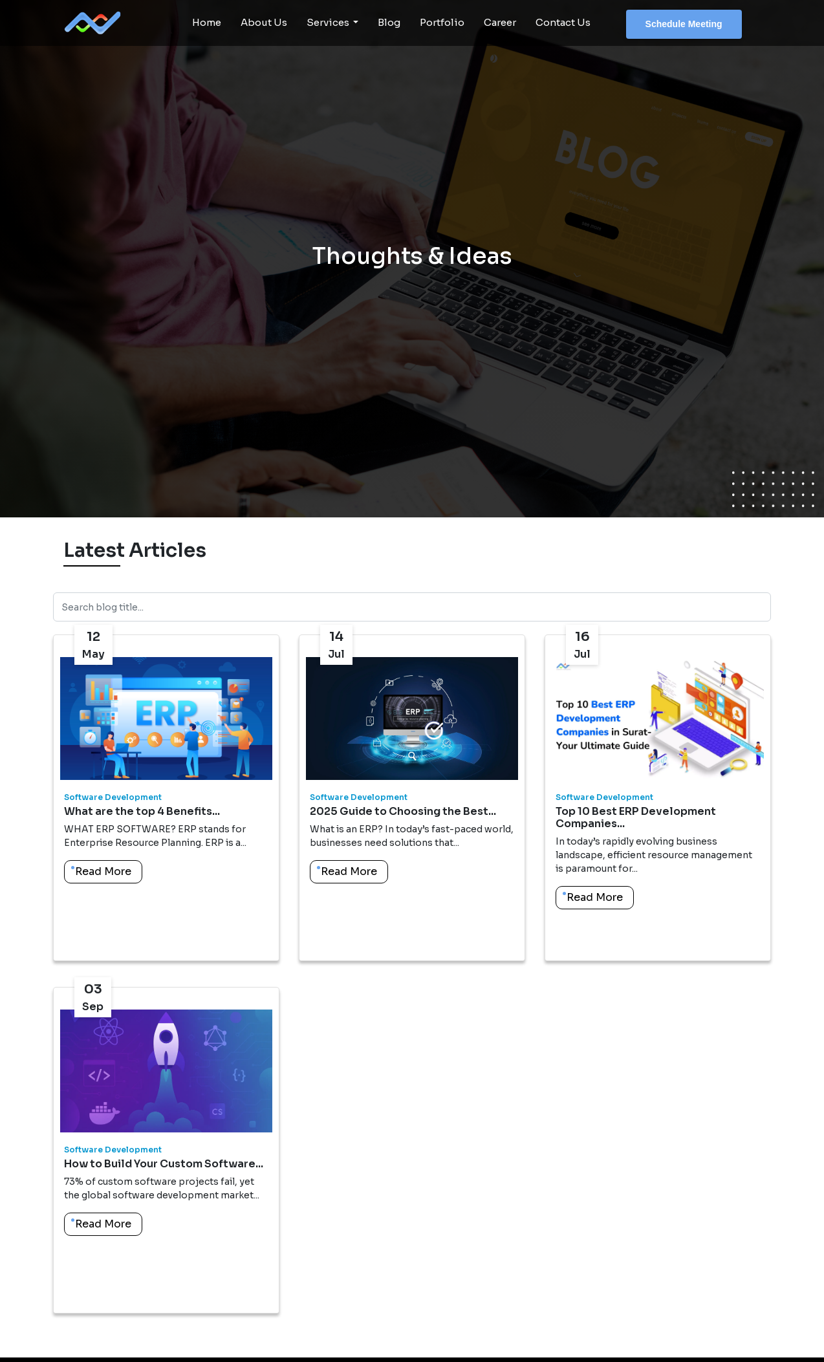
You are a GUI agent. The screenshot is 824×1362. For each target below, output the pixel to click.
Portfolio (442, 22)
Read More (103, 871)
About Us (264, 22)
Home (206, 22)
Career (500, 22)
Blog (389, 22)
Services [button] (329, 22)
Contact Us (563, 22)
